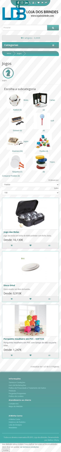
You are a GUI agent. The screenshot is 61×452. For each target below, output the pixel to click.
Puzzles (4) (44, 151)
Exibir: (56, 188)
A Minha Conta (14, 419)
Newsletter (13, 427)
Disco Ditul (9, 285)
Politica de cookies (16, 396)
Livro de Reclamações (17, 385)
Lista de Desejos (15, 425)
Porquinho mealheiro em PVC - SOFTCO (24, 338)
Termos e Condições (17, 382)
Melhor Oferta (53, 440)
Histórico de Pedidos (17, 422)
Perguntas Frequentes (17, 393)
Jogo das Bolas (11, 232)
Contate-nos (13, 403)
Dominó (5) (17, 130)
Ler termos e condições (29, 447)
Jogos (19, 53)
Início (9, 53)
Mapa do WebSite (16, 406)
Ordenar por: (53, 180)
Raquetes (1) (17, 172)
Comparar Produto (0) (11, 176)
